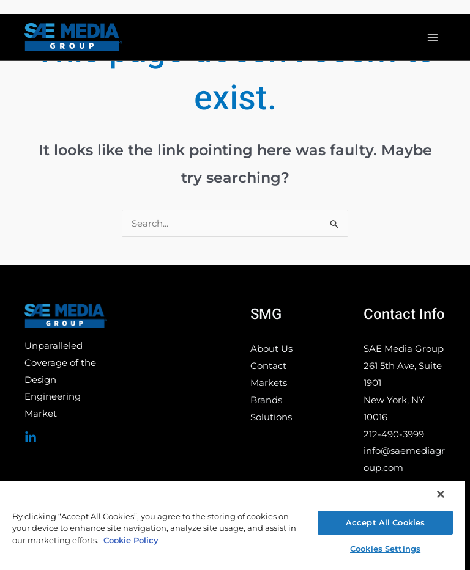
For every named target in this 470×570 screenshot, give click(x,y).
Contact (268, 365)
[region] (232, 525)
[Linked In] (30, 437)
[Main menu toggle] (433, 37)
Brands (266, 400)
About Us (271, 348)
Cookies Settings (385, 549)
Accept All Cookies (385, 522)
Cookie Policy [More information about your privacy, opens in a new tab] (131, 540)
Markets (268, 383)
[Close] (440, 494)
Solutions (271, 417)
